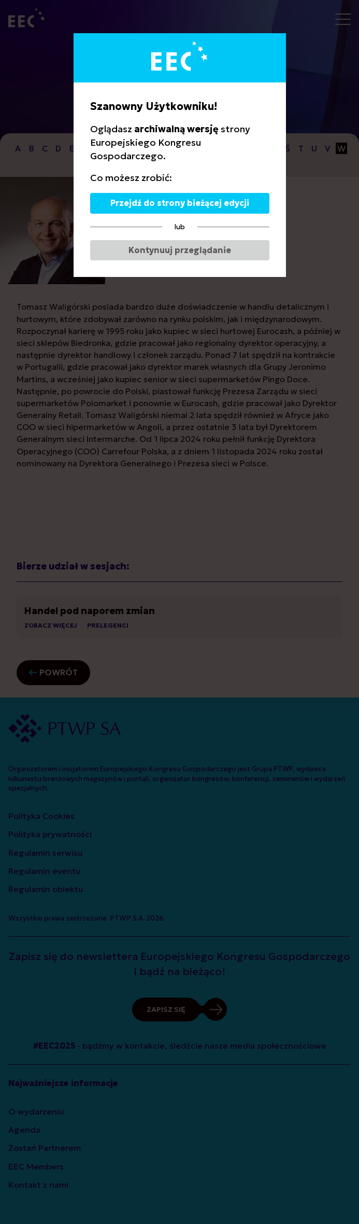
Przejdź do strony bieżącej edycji (179, 203)
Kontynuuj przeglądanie (179, 250)
